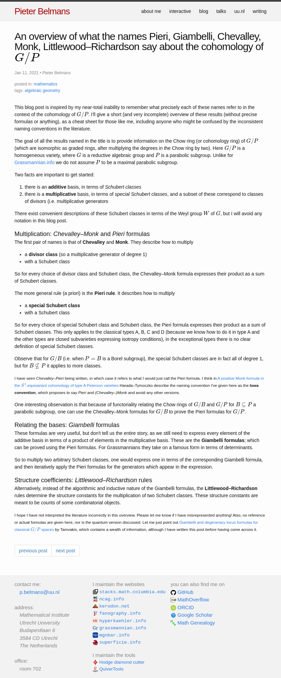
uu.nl (239, 11)
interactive (180, 11)
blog (203, 11)
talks (221, 11)
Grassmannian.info (35, 162)
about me (151, 11)
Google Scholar (192, 615)
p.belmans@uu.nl (40, 592)
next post (65, 550)
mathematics (45, 84)
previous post (33, 550)
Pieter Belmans (42, 11)
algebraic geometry (42, 90)
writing (259, 11)
